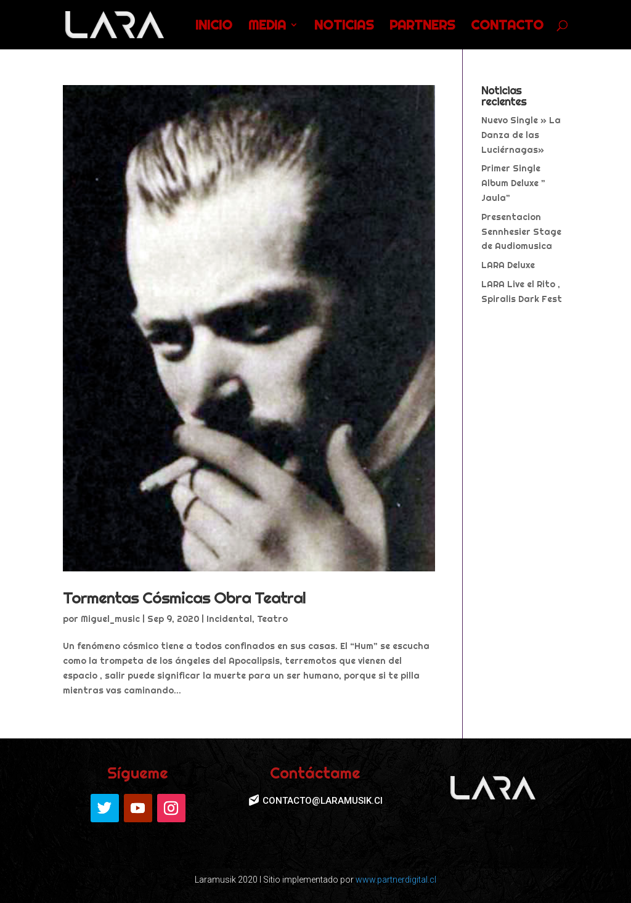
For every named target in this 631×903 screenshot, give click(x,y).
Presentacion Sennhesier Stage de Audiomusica (521, 231)
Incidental (229, 618)
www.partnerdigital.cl (396, 880)
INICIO (213, 26)
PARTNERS (422, 26)
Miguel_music (110, 618)
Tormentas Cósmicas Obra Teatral (184, 597)
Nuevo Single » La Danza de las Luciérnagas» (521, 135)
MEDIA (267, 26)
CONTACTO (507, 26)
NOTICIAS (343, 26)
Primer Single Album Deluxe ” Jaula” (513, 183)
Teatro (272, 618)
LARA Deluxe (508, 265)
